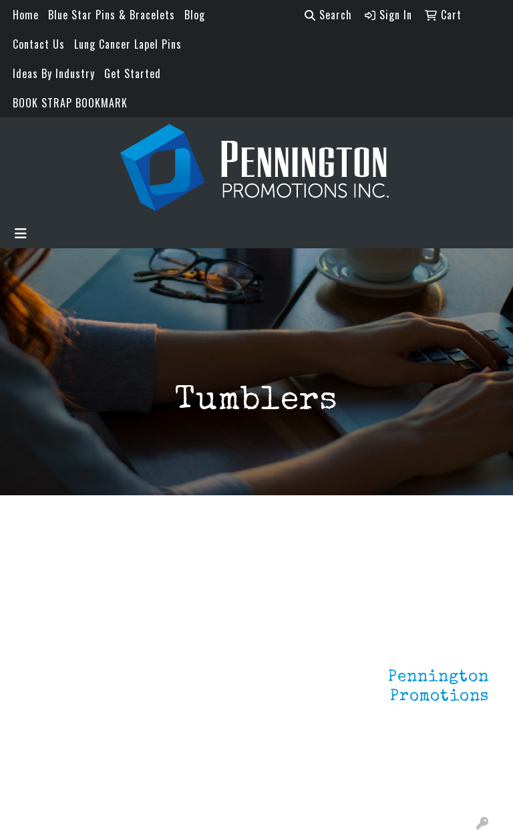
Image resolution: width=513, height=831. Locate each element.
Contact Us (39, 44)
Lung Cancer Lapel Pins (128, 44)
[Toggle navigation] (21, 233)
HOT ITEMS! (131, 708)
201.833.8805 (456, 770)
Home (26, 15)
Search (328, 15)
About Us (45, 673)
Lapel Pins (128, 655)
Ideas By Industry (54, 73)
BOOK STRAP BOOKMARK (70, 103)
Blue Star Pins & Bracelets (111, 15)
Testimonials (54, 711)
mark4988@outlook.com (431, 786)
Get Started (132, 73)
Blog (194, 15)
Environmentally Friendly (136, 681)
